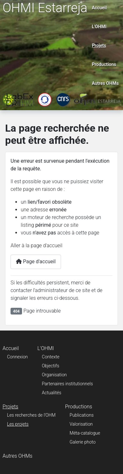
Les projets (17, 424)
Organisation (54, 374)
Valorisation (81, 424)
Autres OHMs (105, 83)
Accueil (99, 7)
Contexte (50, 356)
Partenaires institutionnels (67, 383)
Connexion (17, 356)
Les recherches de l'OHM (31, 415)
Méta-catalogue (85, 433)
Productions (104, 64)
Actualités (51, 392)
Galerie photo (83, 442)
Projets (99, 45)
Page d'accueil (36, 261)
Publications (82, 415)
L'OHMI (99, 26)
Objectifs (50, 365)
